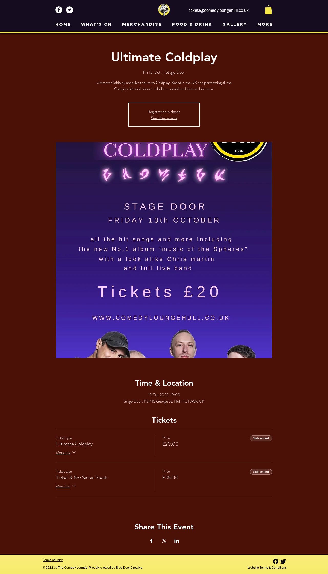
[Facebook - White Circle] (58, 9)
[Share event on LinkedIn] (176, 541)
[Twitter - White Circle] (69, 9)
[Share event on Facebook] (151, 541)
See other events (164, 118)
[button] (268, 9)
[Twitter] (283, 561)
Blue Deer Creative (129, 567)
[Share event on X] (164, 541)
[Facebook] (275, 561)
